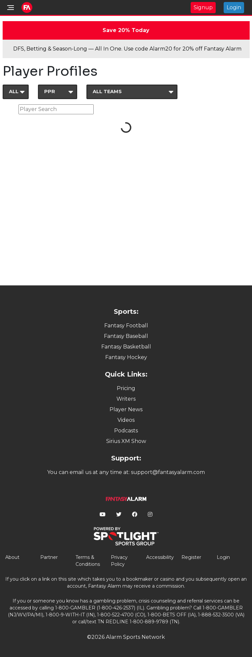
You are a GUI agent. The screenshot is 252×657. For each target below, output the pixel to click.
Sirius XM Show (126, 441)
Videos (126, 420)
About (12, 557)
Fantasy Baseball (126, 336)
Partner (49, 557)
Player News (126, 409)
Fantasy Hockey (126, 357)
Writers (126, 399)
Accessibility (160, 557)
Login (234, 7)
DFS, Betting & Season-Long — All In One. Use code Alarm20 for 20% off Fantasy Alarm (127, 49)
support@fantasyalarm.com (168, 472)
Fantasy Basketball (126, 347)
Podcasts (126, 430)
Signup (203, 7)
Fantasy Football (126, 325)
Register (191, 557)
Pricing (126, 388)
